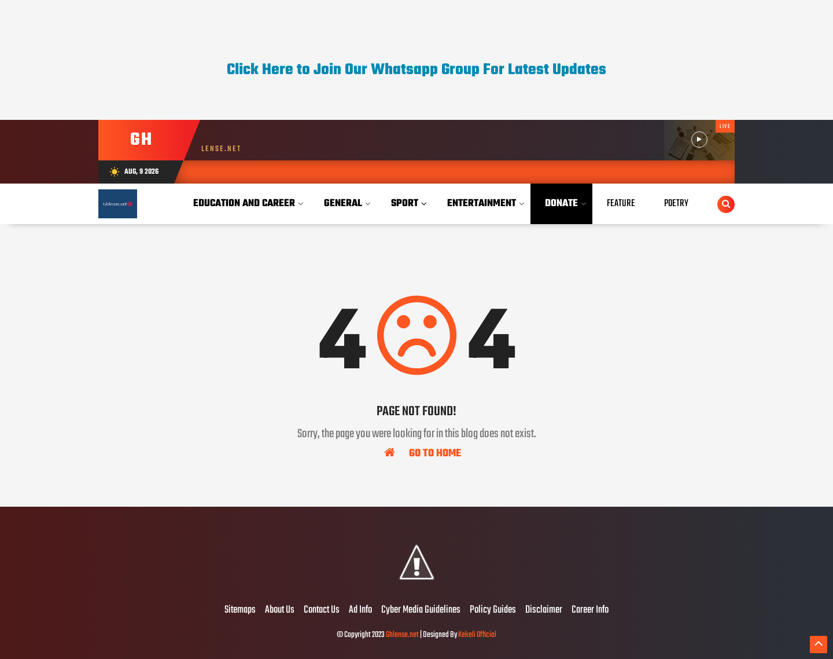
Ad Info (360, 610)
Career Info (590, 610)
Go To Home (422, 452)
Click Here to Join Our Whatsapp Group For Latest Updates (416, 70)
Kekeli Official (477, 635)
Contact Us (322, 610)
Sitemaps (240, 610)
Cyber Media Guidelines (420, 610)
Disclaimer (543, 610)
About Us (279, 610)
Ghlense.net (402, 635)
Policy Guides (493, 610)
